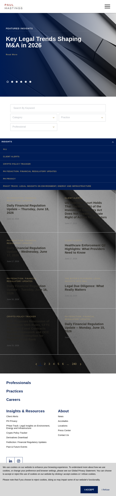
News (60, 416)
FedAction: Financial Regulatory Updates (26, 442)
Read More (12, 55)
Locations (63, 426)
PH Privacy (11, 421)
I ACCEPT (89, 489)
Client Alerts (12, 416)
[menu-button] (107, 6)
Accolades (63, 421)
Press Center (64, 430)
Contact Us (63, 435)
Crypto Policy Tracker (16, 433)
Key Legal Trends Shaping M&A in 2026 (43, 42)
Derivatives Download (17, 437)
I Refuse (106, 489)
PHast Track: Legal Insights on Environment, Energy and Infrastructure (28, 427)
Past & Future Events (16, 447)
